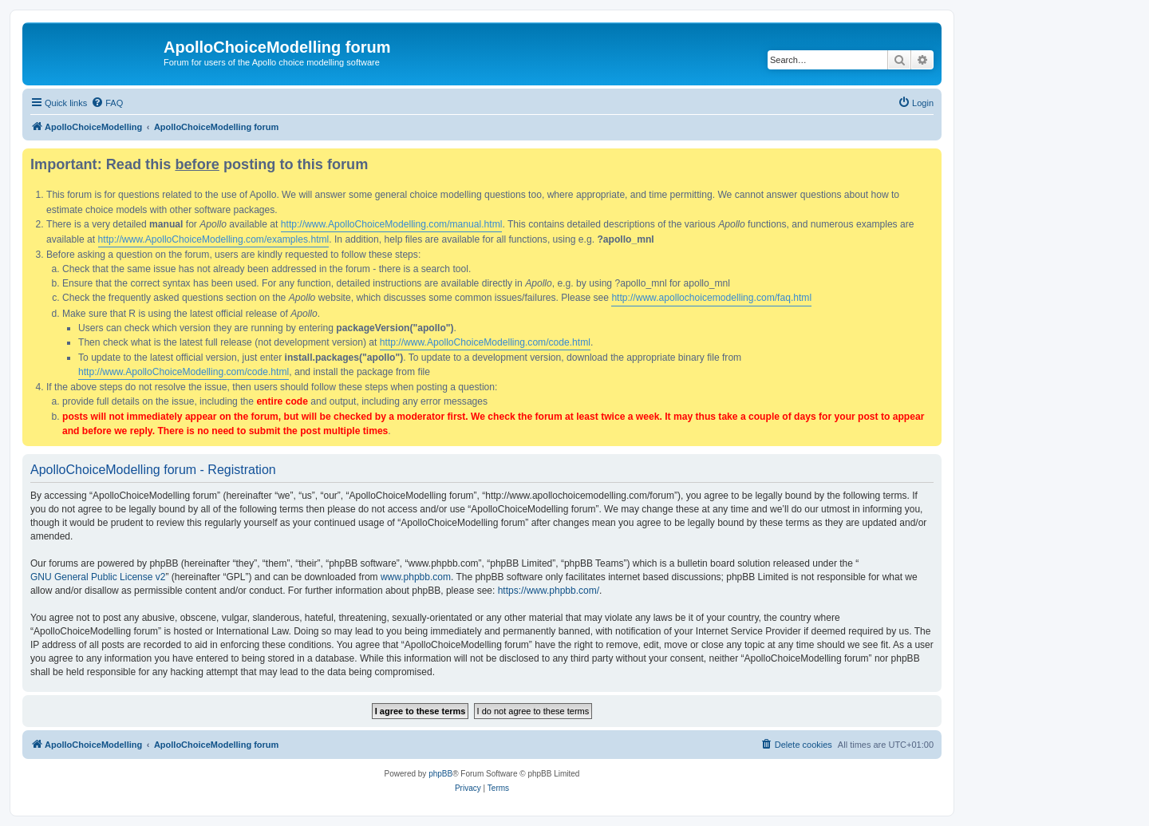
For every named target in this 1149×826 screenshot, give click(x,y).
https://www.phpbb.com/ (548, 590)
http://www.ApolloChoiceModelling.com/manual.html (392, 224)
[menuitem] (107, 103)
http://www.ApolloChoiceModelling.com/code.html (485, 342)
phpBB (440, 773)
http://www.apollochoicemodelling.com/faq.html (711, 297)
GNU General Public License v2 (97, 577)
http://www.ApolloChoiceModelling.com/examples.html (214, 239)
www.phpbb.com (416, 577)
